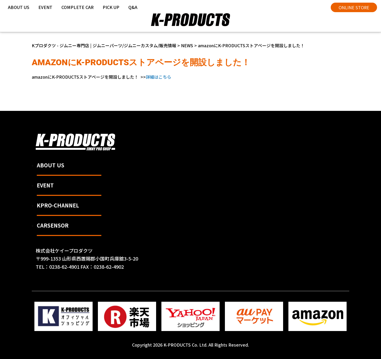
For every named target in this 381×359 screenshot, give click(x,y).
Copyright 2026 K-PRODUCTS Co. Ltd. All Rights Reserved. (190, 345)
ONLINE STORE (354, 7)
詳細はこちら (158, 77)
